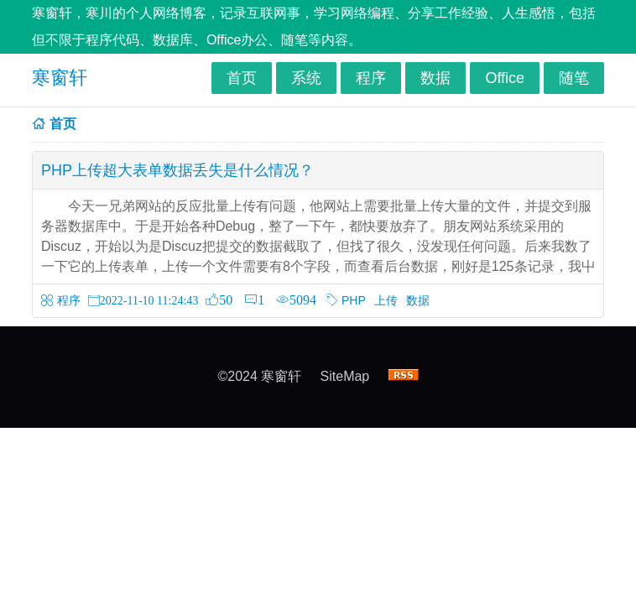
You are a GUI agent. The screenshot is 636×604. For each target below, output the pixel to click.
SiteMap (345, 376)
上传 (386, 300)
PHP (353, 300)
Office (504, 78)
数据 (435, 78)
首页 (242, 78)
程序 (371, 78)
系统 (306, 78)
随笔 (574, 78)
